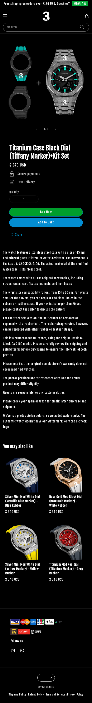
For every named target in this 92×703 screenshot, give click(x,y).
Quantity (14, 192)
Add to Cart (46, 222)
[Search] (82, 27)
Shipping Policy (17, 694)
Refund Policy (36, 694)
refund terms (11, 349)
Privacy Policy (75, 694)
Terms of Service (55, 694)
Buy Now (46, 212)
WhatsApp (80, 3)
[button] (5, 16)
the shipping (73, 344)
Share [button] (15, 234)
